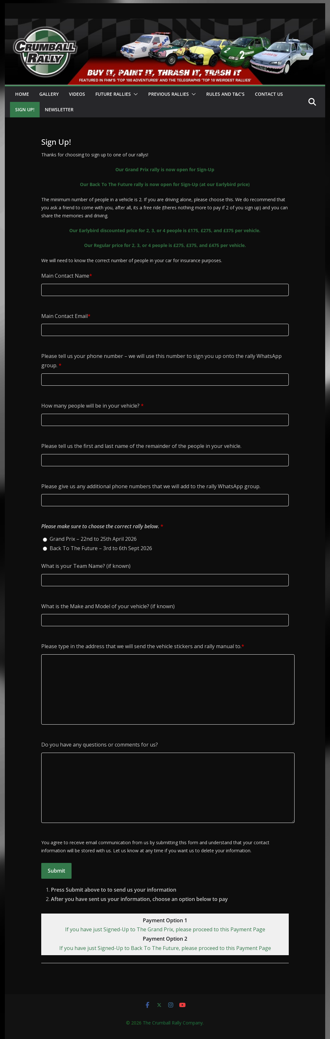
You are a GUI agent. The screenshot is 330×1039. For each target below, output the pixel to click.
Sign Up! (24, 109)
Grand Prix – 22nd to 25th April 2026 (93, 538)
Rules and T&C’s (225, 94)
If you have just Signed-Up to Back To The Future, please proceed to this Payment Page (165, 948)
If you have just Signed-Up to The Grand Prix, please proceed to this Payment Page (165, 929)
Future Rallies (113, 94)
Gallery (49, 94)
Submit (56, 870)
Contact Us (269, 94)
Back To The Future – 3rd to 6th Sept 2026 (101, 548)
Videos (77, 94)
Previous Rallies (168, 94)
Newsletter (59, 109)
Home (22, 94)
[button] (134, 94)
